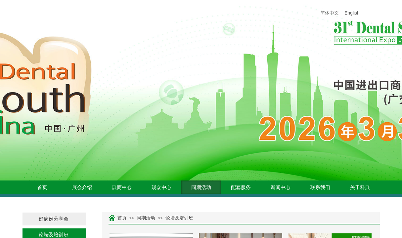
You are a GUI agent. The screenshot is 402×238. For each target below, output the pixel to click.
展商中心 (122, 187)
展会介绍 (82, 187)
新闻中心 (280, 187)
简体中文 (329, 13)
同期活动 (201, 187)
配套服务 (241, 187)
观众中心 (161, 187)
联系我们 (320, 187)
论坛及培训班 (179, 218)
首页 (42, 187)
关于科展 (360, 187)
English (352, 13)
